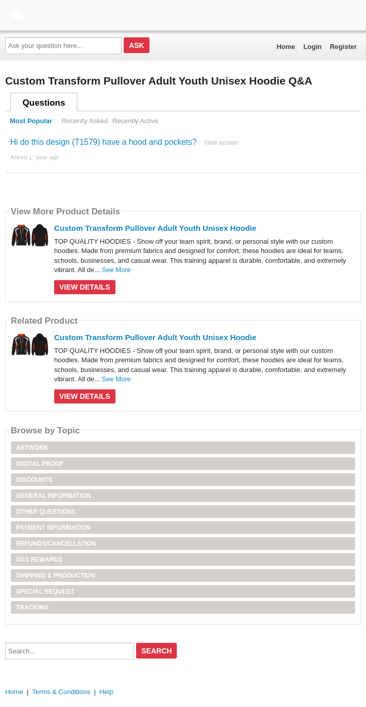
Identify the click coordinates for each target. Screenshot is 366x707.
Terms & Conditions (61, 692)
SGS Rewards (39, 559)
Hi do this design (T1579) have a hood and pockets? (103, 142)
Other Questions (46, 511)
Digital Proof (40, 463)
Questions (44, 103)
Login (313, 46)
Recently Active (135, 121)
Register (343, 46)
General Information (53, 495)
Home (285, 46)
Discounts (34, 479)
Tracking (32, 607)
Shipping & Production (55, 575)
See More (116, 270)
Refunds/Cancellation (56, 543)
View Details (84, 287)
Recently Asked (84, 121)
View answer (221, 142)
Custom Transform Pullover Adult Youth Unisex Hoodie (155, 228)
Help (106, 692)
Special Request (45, 591)
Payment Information (53, 527)
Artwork (32, 447)
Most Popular (31, 121)
